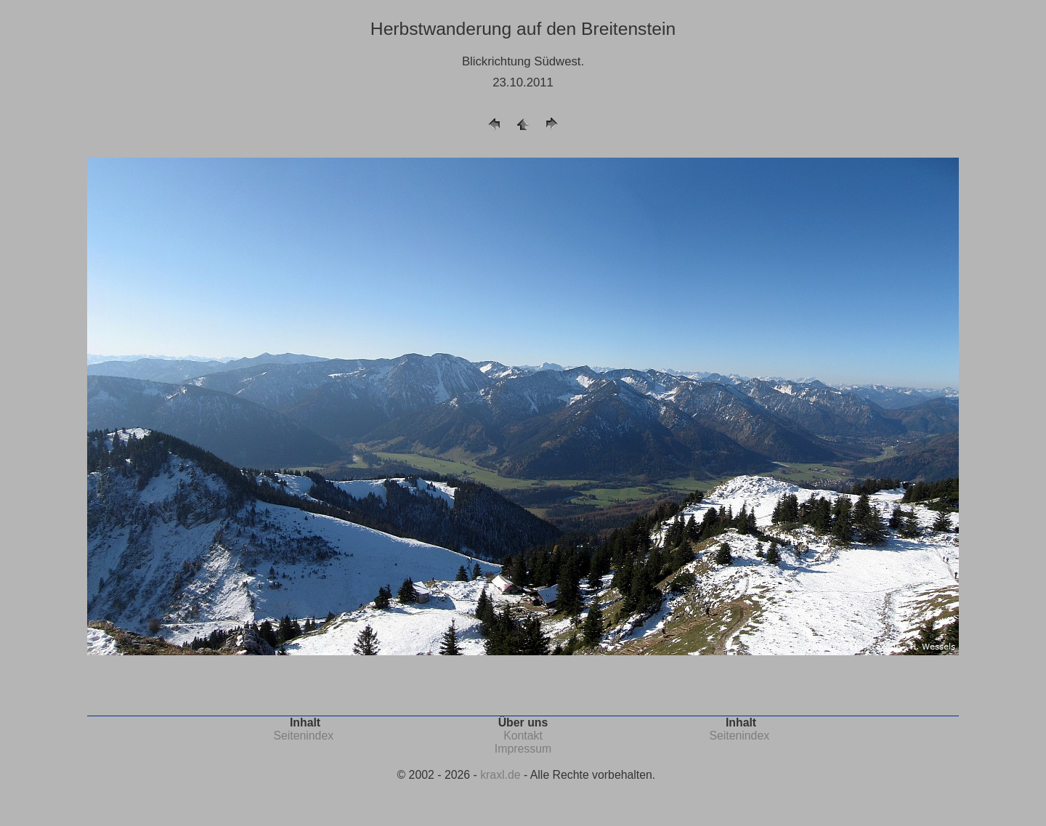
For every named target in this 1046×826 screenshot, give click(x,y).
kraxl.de (500, 775)
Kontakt (523, 735)
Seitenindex (303, 735)
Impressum (523, 748)
